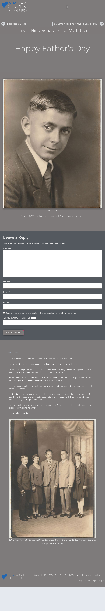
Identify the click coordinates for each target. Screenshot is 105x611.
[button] (67, 7)
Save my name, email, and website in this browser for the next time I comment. (41, 313)
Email (6, 292)
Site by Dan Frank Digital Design (90, 581)
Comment (8, 248)
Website (6, 303)
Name (6, 282)
